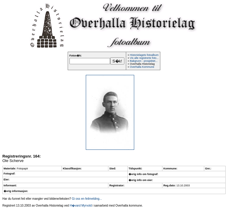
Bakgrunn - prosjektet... (143, 60)
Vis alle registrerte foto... (144, 57)
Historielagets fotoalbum (144, 55)
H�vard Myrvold (81, 205)
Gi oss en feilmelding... (87, 198)
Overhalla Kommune (142, 66)
